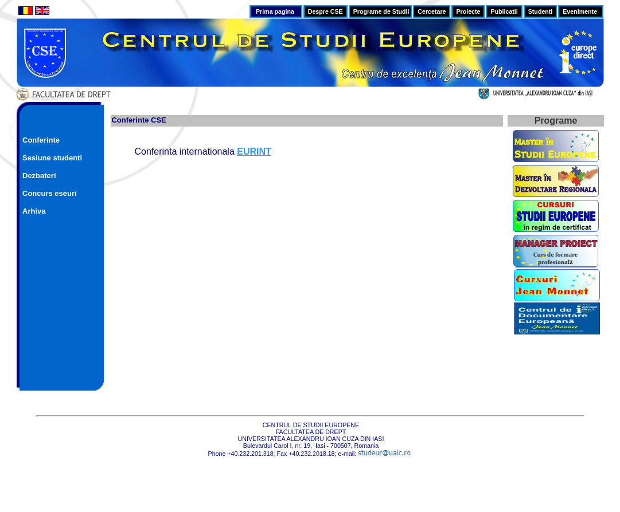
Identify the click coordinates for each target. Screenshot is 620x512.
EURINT (254, 151)
